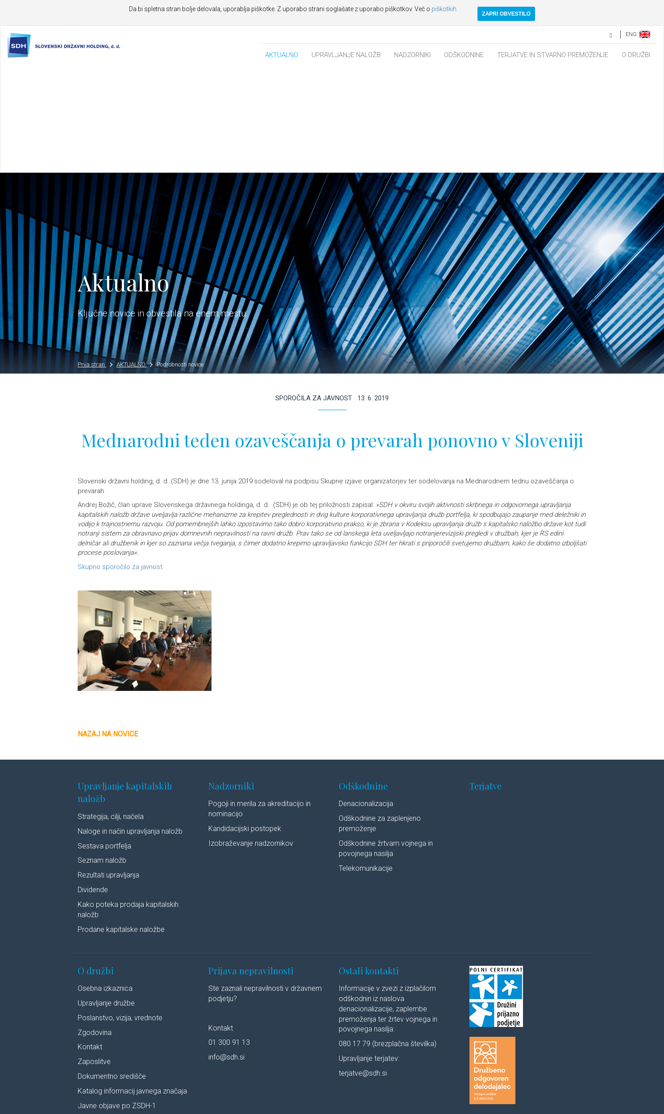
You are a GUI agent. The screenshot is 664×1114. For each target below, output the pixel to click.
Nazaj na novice (108, 629)
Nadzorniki (231, 681)
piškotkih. (445, 8)
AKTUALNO (281, 55)
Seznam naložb (102, 756)
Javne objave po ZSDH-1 (117, 1001)
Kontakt (90, 942)
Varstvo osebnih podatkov (236, 1106)
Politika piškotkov (297, 1106)
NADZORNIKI (412, 55)
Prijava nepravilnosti (251, 866)
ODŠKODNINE (464, 55)
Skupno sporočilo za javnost (121, 462)
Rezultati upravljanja (108, 770)
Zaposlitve (94, 956)
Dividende (93, 785)
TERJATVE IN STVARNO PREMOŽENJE (552, 55)
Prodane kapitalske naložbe (121, 824)
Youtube (459, 1106)
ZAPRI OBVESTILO (506, 14)
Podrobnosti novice (180, 259)
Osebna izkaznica (105, 883)
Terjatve (485, 681)
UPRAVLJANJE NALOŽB (346, 55)
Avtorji (391, 1106)
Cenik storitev (99, 1015)
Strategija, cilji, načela (111, 711)
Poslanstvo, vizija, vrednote (120, 913)
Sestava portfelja (104, 741)
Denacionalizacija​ (366, 698)
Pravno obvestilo (175, 1106)
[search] (611, 34)
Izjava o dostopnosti (351, 1106)
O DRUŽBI (636, 55)
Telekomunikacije (366, 763)
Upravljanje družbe (106, 898)
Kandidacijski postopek (244, 723)
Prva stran (95, 259)
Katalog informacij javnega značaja (132, 986)
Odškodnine (363, 681)
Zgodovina (95, 927)
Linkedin (422, 1106)
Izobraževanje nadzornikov (250, 738)
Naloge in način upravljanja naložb (130, 726)
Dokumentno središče (112, 971)
